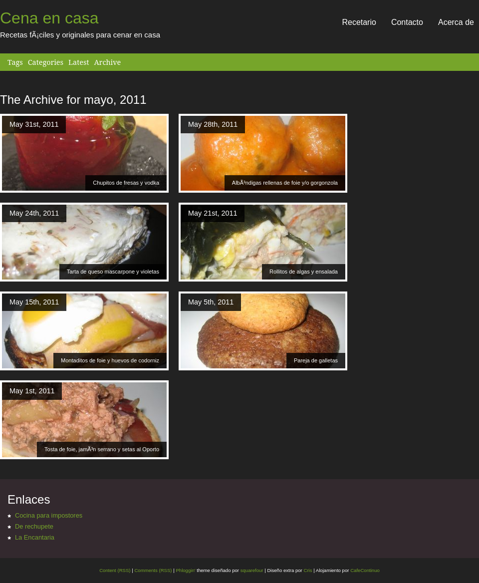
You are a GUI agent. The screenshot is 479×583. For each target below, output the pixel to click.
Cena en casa (49, 18)
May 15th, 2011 (34, 302)
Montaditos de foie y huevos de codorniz (110, 360)
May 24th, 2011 (34, 213)
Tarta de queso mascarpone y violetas (113, 272)
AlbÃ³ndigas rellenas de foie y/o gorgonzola (285, 183)
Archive (107, 62)
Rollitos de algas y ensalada (303, 272)
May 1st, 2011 (31, 391)
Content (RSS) (114, 570)
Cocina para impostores (48, 515)
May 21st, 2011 (212, 213)
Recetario (359, 22)
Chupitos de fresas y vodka (126, 183)
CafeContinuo (365, 570)
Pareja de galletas (316, 360)
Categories (45, 62)
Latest (78, 62)
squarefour (251, 570)
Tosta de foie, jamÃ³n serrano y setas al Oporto (101, 449)
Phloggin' (185, 570)
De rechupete (34, 526)
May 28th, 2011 (213, 124)
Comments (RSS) (153, 570)
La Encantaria (34, 537)
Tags (15, 62)
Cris (307, 570)
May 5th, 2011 (211, 302)
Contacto (407, 22)
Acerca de (456, 22)
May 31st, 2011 (33, 124)
